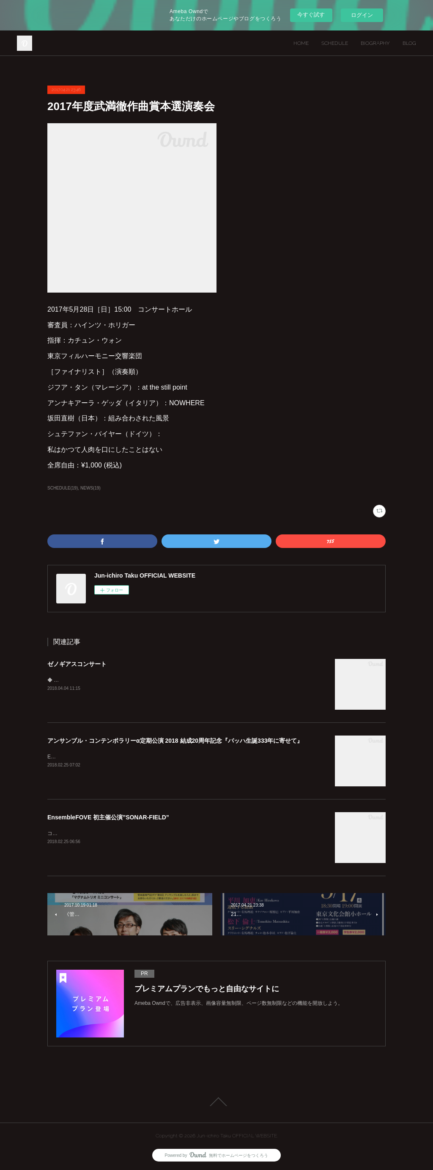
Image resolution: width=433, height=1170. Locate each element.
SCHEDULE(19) (62, 488)
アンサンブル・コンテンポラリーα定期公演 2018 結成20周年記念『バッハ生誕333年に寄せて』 (175, 740)
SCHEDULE (334, 43)
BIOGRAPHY (375, 43)
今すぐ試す (311, 14)
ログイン (362, 15)
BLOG (409, 43)
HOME (301, 43)
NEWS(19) (90, 488)
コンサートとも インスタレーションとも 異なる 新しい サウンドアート (128, 833)
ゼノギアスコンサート (77, 664)
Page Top (216, 1101)
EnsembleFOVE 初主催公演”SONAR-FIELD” (108, 817)
